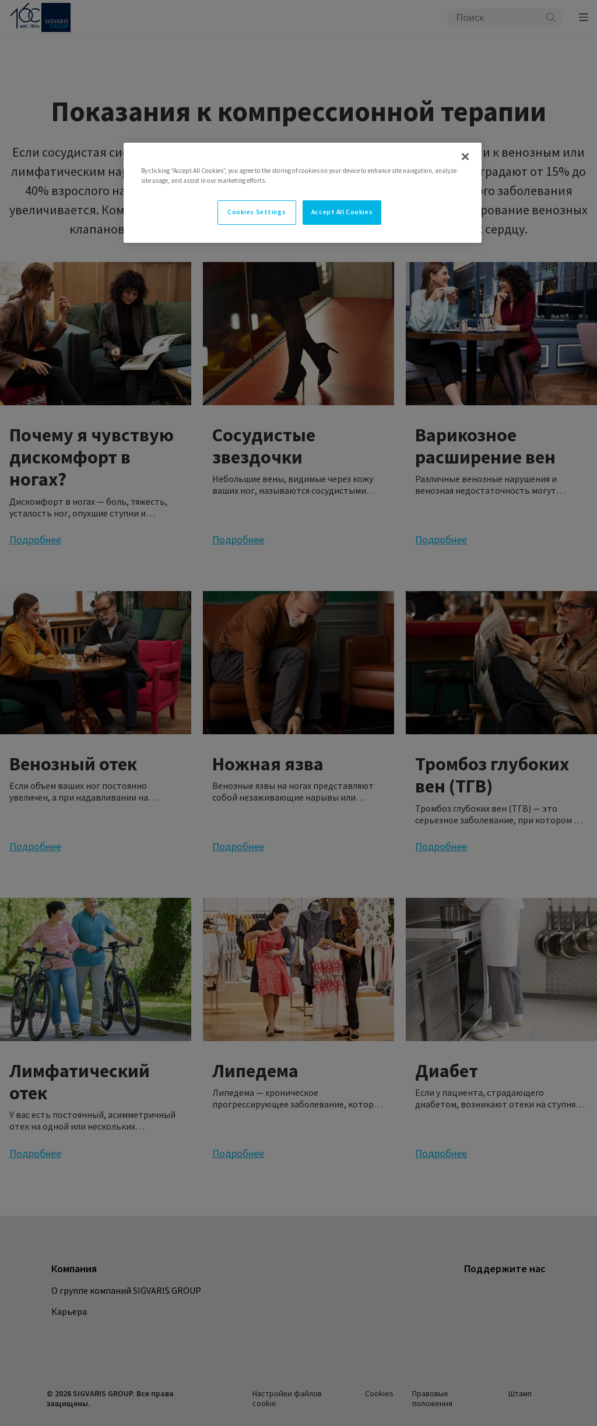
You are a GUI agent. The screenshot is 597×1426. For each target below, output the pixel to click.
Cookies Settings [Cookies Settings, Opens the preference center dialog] (256, 212)
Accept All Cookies (342, 212)
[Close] (465, 156)
